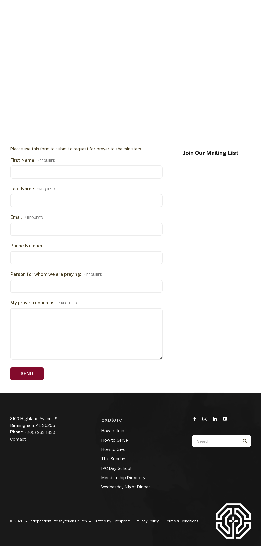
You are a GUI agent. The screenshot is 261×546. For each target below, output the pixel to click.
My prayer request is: (33, 302)
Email (16, 217)
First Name (22, 160)
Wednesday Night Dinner (125, 487)
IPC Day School (116, 468)
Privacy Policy (147, 521)
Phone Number (26, 245)
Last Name (22, 188)
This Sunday (113, 458)
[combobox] (215, 441)
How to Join (112, 430)
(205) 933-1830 (40, 432)
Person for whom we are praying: (46, 274)
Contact (18, 439)
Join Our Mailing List (210, 152)
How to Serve (114, 440)
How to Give (113, 449)
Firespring (121, 521)
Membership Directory (123, 477)
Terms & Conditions (181, 521)
